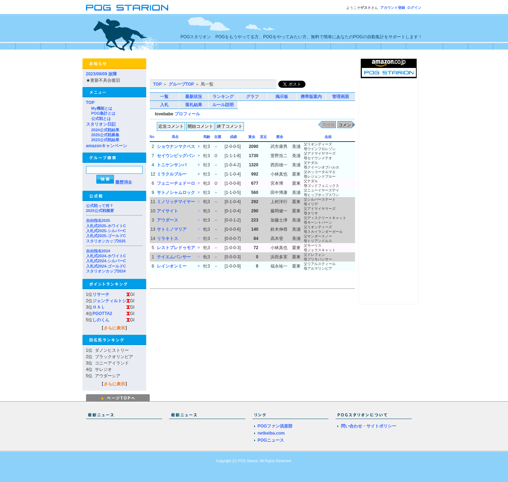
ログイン (414, 8)
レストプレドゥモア (176, 247)
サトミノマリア (172, 229)
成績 (233, 137)
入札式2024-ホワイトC (106, 256)
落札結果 (193, 104)
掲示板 (281, 96)
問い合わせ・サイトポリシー (368, 426)
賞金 (251, 137)
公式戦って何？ (99, 205)
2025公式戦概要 (100, 210)
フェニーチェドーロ (176, 183)
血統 (328, 137)
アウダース (167, 220)
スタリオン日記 (101, 124)
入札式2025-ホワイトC (106, 226)
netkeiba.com (271, 433)
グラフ (252, 96)
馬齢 (206, 137)
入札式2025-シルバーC (106, 231)
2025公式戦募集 (105, 135)
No (152, 137)
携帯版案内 (311, 96)
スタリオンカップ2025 (106, 241)
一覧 (164, 96)
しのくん (100, 319)
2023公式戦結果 (105, 140)
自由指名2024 (98, 251)
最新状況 (193, 96)
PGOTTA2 (102, 313)
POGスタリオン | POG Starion (127, 8)
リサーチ (100, 294)
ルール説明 (223, 104)
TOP (90, 102)
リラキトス (167, 238)
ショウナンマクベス (176, 146)
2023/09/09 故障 (101, 73)
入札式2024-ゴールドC (106, 266)
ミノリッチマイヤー (176, 201)
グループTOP (181, 84)
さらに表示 (114, 328)
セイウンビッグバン (176, 155)
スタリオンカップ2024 (106, 271)
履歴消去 (123, 182)
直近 (263, 137)
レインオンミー (172, 266)
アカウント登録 (392, 8)
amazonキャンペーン (106, 145)
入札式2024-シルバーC (106, 261)
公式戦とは (101, 118)
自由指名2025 (98, 220)
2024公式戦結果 (105, 130)
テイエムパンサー (174, 256)
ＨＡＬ (98, 307)
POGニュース (271, 440)
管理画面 (340, 96)
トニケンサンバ (172, 164)
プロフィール (187, 113)
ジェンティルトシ (109, 300)
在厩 (217, 137)
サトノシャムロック (176, 192)
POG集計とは (103, 113)
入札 (164, 104)
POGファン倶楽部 (275, 426)
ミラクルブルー (172, 174)
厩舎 (279, 137)
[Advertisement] (232, 69)
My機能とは (101, 108)
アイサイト (167, 210)
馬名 (175, 137)
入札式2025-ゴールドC (106, 236)
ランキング (223, 96)
